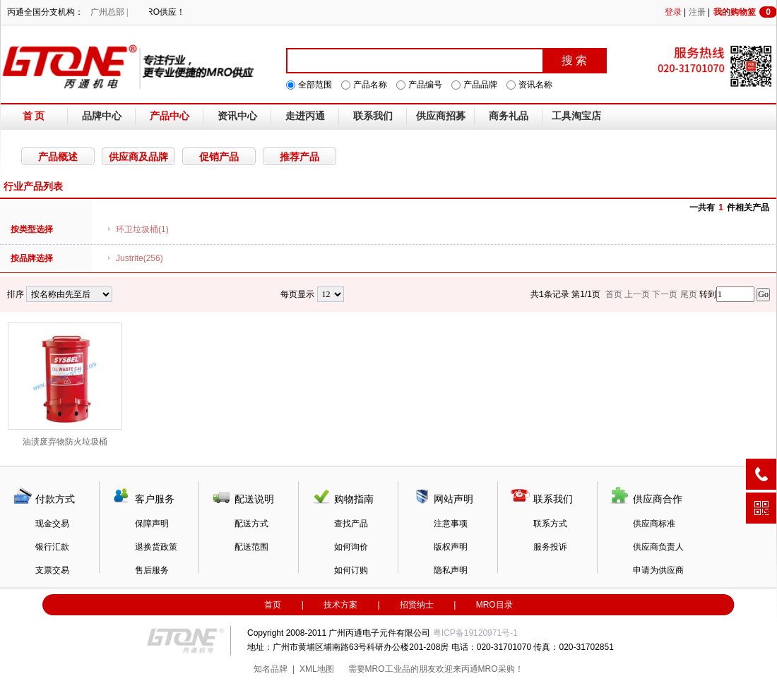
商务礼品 (508, 116)
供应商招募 (440, 116)
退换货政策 (156, 547)
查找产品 (351, 524)
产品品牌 (480, 85)
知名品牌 (270, 669)
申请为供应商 (658, 570)
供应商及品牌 (138, 156)
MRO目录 (494, 605)
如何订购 (351, 570)
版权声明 (451, 547)
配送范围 (251, 547)
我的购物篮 (745, 12)
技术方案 (340, 605)
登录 (673, 12)
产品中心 (169, 116)
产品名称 (370, 85)
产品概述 (58, 156)
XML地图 (316, 669)
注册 (697, 12)
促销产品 (219, 156)
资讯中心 (237, 116)
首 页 (34, 116)
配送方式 (251, 524)
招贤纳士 (417, 605)
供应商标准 (654, 524)
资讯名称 (535, 85)
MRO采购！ (500, 669)
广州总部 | (109, 12)
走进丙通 (305, 116)
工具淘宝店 (576, 116)
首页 (272, 605)
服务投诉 (550, 547)
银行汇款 (52, 547)
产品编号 (425, 85)
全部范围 (315, 85)
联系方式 (550, 524)
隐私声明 (451, 570)
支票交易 (52, 570)
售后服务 (152, 570)
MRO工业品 (387, 669)
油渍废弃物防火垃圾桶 (65, 384)
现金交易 (52, 524)
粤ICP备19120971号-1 (475, 633)
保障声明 (152, 524)
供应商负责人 (658, 547)
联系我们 (373, 116)
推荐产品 (299, 156)
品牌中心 (101, 116)
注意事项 (451, 524)
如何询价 (351, 547)
